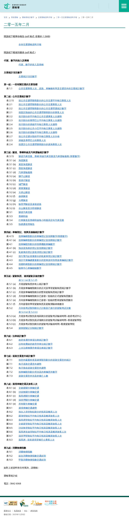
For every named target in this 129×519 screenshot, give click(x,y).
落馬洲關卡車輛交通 (29, 396)
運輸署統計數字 (28, 17)
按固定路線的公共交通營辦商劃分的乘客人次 (41, 112)
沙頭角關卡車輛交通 (29, 392)
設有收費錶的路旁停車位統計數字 (36, 344)
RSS (25, 511)
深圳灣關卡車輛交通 (29, 400)
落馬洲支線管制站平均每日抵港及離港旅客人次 (42, 432)
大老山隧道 (24, 192)
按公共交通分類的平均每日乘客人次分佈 (39, 136)
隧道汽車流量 (25, 212)
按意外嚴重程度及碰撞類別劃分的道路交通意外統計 (45, 360)
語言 (114, 6)
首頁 (5, 17)
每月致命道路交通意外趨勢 (32, 368)
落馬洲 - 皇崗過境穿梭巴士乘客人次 (37, 440)
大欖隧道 (23, 200)
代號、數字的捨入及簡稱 (31, 64)
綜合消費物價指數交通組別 (32, 456)
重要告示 (7, 511)
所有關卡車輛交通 (28, 404)
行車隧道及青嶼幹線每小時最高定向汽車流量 (41, 220)
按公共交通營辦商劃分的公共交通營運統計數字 (42, 108)
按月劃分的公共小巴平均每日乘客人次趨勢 (40, 128)
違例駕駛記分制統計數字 (31, 328)
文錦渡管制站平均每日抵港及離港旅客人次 (40, 424)
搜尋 (94, 6)
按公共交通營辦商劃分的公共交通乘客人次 (40, 104)
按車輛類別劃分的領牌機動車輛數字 (37, 244)
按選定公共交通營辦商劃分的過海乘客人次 (40, 144)
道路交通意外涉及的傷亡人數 (33, 376)
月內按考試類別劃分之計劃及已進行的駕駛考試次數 (45, 308)
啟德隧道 (23, 196)
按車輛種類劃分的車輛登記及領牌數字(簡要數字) (43, 236)
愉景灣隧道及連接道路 (30, 204)
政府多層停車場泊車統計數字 (33, 340)
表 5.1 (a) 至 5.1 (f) (28, 280)
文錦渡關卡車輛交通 (29, 388)
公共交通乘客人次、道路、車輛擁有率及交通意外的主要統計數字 (51, 88)
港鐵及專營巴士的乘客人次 (32, 140)
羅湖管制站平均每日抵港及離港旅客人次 (39, 416)
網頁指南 (34, 511)
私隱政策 (17, 511)
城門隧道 (23, 184)
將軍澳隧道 (24, 188)
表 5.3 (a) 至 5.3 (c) (28, 312)
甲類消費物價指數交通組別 (32, 460)
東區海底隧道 (25, 164)
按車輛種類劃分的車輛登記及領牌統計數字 (40, 240)
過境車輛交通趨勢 (28, 408)
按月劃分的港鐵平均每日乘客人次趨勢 (38, 124)
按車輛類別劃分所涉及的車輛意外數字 (38, 372)
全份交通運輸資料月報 (30, 44)
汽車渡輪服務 (25, 172)
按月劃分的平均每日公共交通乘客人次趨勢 (40, 116)
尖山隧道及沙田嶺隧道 (30, 208)
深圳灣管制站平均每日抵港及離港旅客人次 (40, 436)
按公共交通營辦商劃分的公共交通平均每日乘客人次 (45, 100)
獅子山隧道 (24, 176)
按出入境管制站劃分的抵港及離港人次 (38, 412)
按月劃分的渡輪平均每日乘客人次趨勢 (38, 132)
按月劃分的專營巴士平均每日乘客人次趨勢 (40, 120)
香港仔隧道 (24, 180)
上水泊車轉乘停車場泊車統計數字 (36, 348)
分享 (104, 6)
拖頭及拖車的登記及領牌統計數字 (36, 248)
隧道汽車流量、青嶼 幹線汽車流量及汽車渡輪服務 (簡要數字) (49, 156)
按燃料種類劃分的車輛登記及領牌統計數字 (40, 264)
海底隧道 (23, 160)
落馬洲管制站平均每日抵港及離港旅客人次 (40, 420)
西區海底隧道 (25, 168)
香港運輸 (14, 17)
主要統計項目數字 (28, 76)
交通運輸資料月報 (45, 17)
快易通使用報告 (27, 224)
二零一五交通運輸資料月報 (66, 17)
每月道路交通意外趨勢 (30, 364)
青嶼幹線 (23, 216)
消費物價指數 (25, 452)
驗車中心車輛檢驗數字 (30, 268)
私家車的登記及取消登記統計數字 (36, 252)
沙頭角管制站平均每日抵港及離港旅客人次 (40, 428)
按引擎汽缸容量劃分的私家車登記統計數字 (40, 256)
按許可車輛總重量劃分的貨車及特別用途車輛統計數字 (46, 260)
